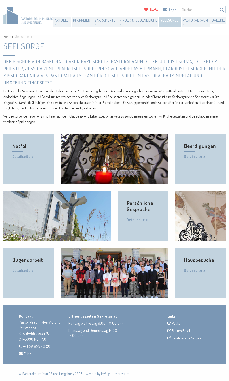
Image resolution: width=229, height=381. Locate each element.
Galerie (218, 20)
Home (7, 36)
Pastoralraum (195, 21)
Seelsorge (169, 21)
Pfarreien (81, 21)
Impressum (121, 373)
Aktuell (62, 21)
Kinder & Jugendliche (138, 21)
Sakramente (105, 21)
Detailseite (21, 156)
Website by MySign (98, 373)
